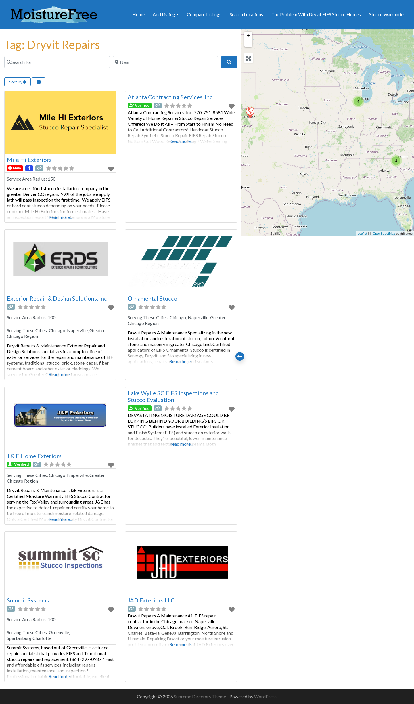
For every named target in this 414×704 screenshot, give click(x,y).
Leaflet (362, 233)
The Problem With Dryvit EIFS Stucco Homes (316, 14)
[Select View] (38, 81)
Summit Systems (28, 600)
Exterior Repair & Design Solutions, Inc (57, 298)
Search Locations (246, 14)
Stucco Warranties (387, 14)
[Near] (165, 62)
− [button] (248, 43)
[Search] (229, 62)
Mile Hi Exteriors (29, 159)
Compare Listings (204, 14)
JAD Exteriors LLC (151, 600)
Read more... (60, 217)
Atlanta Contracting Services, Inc (170, 96)
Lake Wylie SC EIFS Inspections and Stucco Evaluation (173, 396)
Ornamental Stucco (152, 298)
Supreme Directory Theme (200, 696)
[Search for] (57, 62)
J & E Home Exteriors (34, 455)
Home (138, 14)
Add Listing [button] (164, 14)
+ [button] (248, 35)
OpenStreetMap (384, 233)
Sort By (17, 81)
